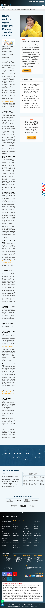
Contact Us (30, 137)
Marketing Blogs (37, 533)
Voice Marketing (16, 540)
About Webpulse (37, 521)
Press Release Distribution (26, 529)
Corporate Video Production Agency (26, 538)
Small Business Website (6, 521)
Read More (26, 70)
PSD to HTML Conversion (4, 539)
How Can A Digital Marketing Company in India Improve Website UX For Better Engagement (32, 102)
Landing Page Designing (6, 542)
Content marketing (16, 542)
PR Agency (25, 526)
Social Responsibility (37, 535)
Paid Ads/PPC (15, 533)
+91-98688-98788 (33, 1)
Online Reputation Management (26, 524)
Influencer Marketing (27, 542)
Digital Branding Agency (27, 533)
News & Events (36, 531)
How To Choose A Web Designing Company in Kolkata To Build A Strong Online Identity (32, 86)
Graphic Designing (26, 545)
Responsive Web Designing (5, 544)
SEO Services (15, 526)
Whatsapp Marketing (16, 535)
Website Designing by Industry (6, 536)
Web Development (5, 533)
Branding (35, 540)
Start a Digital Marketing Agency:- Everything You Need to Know (8, 393)
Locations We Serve (37, 542)
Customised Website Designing (6, 524)
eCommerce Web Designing (5, 531)
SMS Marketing (15, 538)
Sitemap (35, 545)
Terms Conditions (37, 543)
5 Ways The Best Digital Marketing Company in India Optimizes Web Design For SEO (32, 107)
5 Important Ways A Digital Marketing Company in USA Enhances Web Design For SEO (31, 96)
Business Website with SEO (6, 527)
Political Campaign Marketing (16, 544)
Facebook (4, 574)
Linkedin (9, 579)
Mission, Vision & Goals (38, 523)
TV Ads (24, 540)
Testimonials (36, 528)
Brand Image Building (27, 531)
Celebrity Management (27, 543)
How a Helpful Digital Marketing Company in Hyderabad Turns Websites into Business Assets (31, 91)
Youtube (14, 574)
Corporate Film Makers (27, 535)
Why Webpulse (36, 524)
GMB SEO (14, 528)
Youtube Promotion (16, 531)
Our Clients (36, 526)
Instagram (10, 574)
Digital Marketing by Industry (16, 548)
